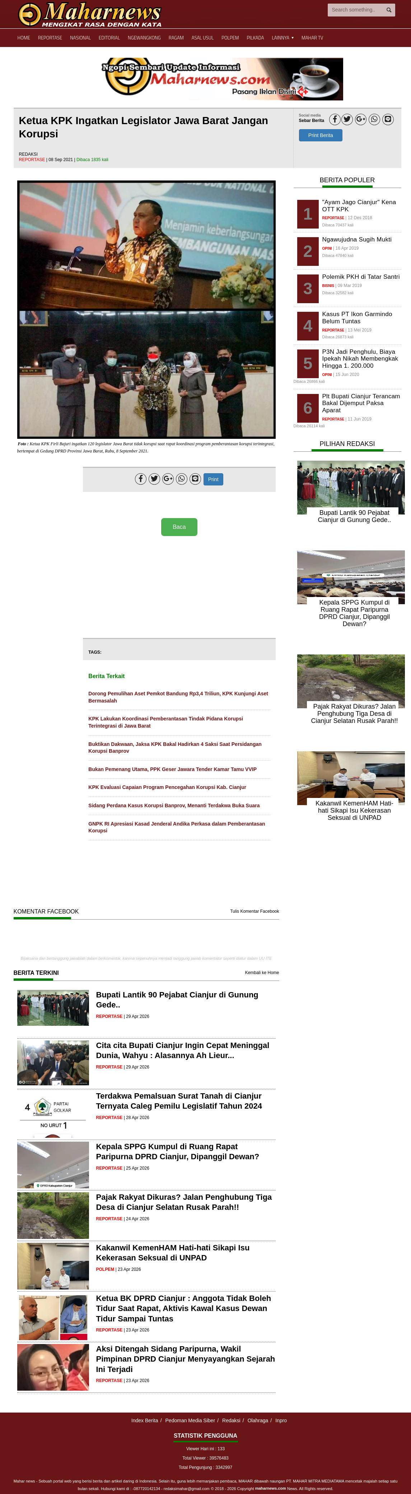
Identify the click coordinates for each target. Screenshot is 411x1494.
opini (327, 248)
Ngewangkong (144, 37)
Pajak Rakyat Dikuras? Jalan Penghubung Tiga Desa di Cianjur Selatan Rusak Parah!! (354, 713)
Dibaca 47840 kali (338, 255)
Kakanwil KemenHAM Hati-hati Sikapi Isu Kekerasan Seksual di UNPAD (354, 810)
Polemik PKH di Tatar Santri (361, 276)
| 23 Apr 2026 (128, 1269)
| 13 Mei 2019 (358, 330)
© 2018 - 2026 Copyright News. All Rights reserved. (272, 1488)
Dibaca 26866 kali (309, 381)
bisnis (328, 286)
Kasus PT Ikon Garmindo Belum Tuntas (357, 318)
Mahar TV (312, 37)
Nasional (80, 37)
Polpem (230, 37)
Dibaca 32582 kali (338, 293)
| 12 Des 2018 (358, 217)
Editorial (109, 37)
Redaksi (231, 1420)
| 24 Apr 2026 (136, 1218)
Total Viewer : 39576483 (205, 1458)
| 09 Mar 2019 (348, 285)
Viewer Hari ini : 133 (205, 1448)
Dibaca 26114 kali (309, 426)
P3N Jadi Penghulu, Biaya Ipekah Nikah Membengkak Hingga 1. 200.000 (360, 358)
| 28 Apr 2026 (136, 1117)
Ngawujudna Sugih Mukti (357, 239)
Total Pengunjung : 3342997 (205, 1467)
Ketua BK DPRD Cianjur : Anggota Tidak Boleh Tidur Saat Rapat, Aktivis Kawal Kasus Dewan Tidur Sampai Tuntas (183, 1308)
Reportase (50, 37)
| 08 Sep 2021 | (61, 159)
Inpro (281, 1420)
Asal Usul (203, 37)
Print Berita (320, 135)
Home (24, 37)
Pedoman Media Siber (190, 1420)
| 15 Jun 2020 (346, 374)
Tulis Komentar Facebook (254, 911)
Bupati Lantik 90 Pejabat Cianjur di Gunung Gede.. (354, 516)
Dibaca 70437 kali (338, 225)
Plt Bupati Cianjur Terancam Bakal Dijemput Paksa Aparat (361, 403)
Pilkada (255, 37)
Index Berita (144, 1420)
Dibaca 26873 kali (338, 337)
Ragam (176, 37)
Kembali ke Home (262, 972)
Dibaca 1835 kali (92, 159)
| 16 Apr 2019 (346, 248)
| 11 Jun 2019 (358, 419)
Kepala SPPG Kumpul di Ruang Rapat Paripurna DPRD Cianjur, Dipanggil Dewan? (354, 613)
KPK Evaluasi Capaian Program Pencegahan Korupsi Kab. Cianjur (167, 787)
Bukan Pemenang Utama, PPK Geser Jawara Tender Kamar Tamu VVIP (172, 769)
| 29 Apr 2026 (136, 1016)
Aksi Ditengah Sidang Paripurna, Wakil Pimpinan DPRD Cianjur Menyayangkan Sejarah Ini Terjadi (185, 1359)
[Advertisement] (179, 587)
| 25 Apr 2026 (136, 1168)
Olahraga (258, 1420)
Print (213, 479)
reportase (32, 159)
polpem (105, 1269)
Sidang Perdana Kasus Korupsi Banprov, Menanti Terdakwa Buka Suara (174, 805)
